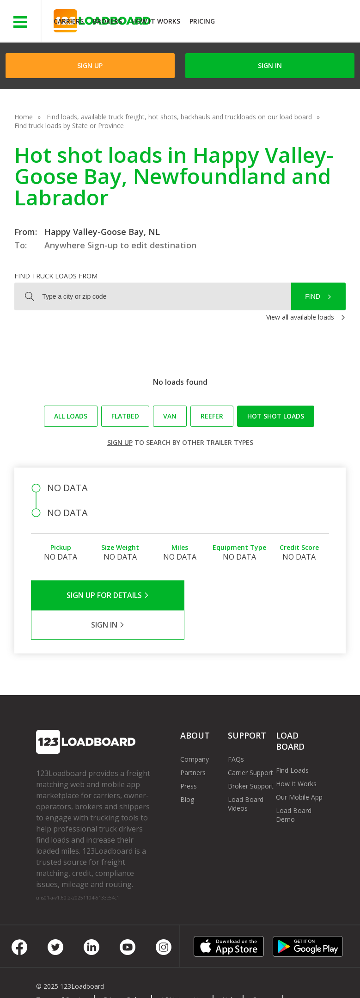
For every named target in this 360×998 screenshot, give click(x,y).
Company (194, 729)
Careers (263, 970)
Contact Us (59, 978)
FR (138, 978)
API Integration (183, 970)
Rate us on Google (186, 978)
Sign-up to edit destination (141, 245)
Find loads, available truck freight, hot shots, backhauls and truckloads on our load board (179, 116)
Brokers (107, 21)
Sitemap (105, 978)
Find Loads (292, 740)
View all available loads (300, 317)
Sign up (120, 442)
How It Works (155, 21)
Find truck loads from (56, 275)
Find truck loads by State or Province (69, 125)
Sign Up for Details (105, 595)
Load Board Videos (245, 774)
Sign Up (90, 65)
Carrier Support (250, 743)
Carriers (69, 21)
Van (170, 416)
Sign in (270, 65)
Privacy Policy (124, 970)
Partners (193, 743)
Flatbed (125, 416)
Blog (187, 769)
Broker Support (251, 756)
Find (312, 296)
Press (188, 756)
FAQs (236, 729)
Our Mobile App (299, 767)
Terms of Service (61, 970)
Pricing (202, 21)
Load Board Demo (293, 785)
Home (23, 116)
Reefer (212, 416)
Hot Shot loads (275, 416)
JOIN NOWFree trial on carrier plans (288, 22)
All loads (70, 416)
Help (229, 970)
